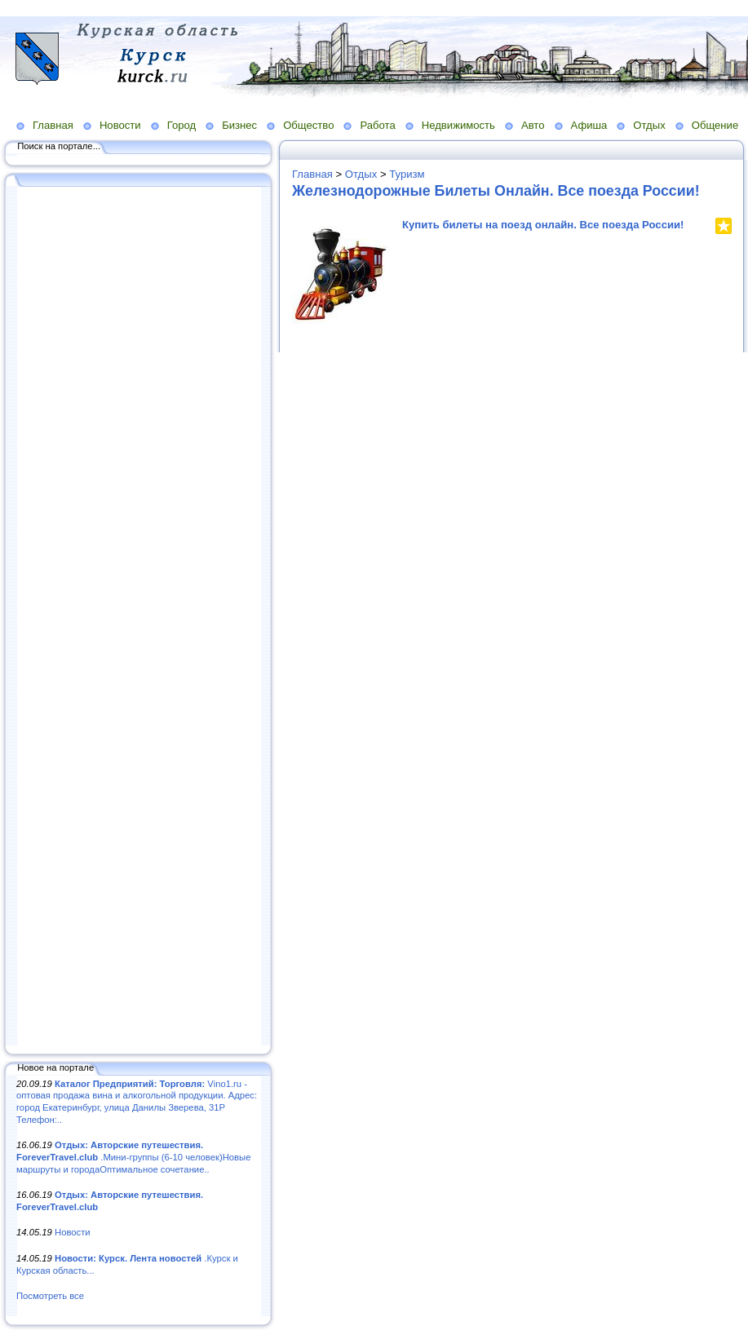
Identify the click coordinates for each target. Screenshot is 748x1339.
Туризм (406, 174)
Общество (308, 125)
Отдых (649, 125)
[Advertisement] (138, 617)
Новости (120, 125)
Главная (53, 125)
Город (181, 125)
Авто (533, 125)
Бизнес (239, 125)
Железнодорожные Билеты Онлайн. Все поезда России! (496, 191)
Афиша (589, 125)
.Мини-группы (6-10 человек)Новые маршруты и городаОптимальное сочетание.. (133, 1156)
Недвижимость (458, 125)
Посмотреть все (50, 1296)
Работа (377, 125)
